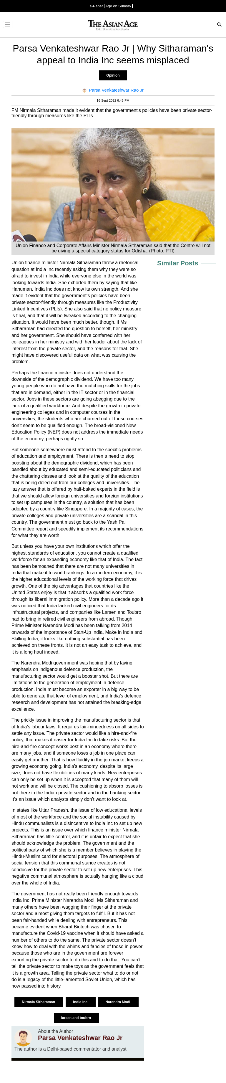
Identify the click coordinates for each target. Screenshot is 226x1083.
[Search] (219, 25)
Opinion (112, 75)
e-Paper (96, 6)
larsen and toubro (76, 1018)
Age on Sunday (118, 6)
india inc (80, 1002)
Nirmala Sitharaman (39, 1002)
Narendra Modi (118, 1002)
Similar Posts (177, 263)
